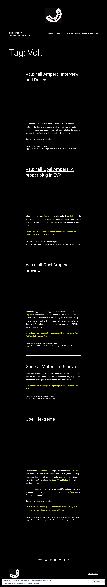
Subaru (57, 517)
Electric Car (34, 149)
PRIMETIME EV (15, 33)
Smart (34, 510)
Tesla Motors (46, 510)
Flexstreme (41, 520)
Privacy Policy (93, 574)
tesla (38, 510)
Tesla (67, 517)
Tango (72, 492)
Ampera (53, 231)
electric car (33, 231)
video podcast (53, 507)
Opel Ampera (49, 216)
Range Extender (50, 149)
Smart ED (55, 480)
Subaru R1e (67, 480)
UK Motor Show (74, 517)
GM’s (31, 219)
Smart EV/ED (50, 517)
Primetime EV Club (72, 34)
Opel (42, 149)
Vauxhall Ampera (41, 146)
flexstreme (63, 507)
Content (59, 34)
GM (47, 231)
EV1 (55, 222)
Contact (50, 34)
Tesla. (28, 495)
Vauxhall (58, 149)
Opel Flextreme (40, 343)
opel (58, 231)
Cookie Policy (36, 583)
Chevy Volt (34, 244)
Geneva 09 (39, 242)
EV (39, 149)
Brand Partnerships (90, 34)
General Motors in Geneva (51, 366)
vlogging (42, 231)
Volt (74, 149)
